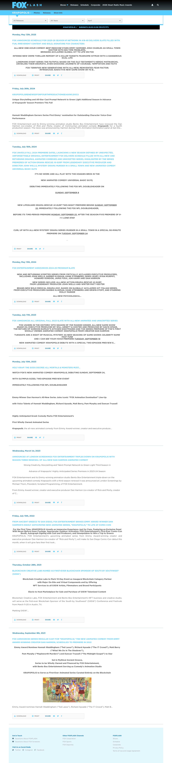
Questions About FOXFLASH (24, 738)
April (104, 21)
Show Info (59, 13)
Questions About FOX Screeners (26, 741)
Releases (74, 5)
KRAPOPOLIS (20, 12)
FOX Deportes (68, 744)
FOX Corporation (69, 738)
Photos (37, 13)
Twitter (16, 750)
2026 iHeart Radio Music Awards (117, 5)
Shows (64, 5)
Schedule (85, 5)
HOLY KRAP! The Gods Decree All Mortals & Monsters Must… (47, 367)
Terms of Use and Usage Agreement (126, 750)
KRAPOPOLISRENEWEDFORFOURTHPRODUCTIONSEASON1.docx (46, 95)
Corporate (95, 5)
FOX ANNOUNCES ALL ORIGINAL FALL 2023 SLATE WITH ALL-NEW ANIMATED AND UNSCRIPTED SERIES (65, 321)
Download (20, 75)
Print (37, 75)
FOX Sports (67, 741)
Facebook (39, 750)
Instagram (27, 750)
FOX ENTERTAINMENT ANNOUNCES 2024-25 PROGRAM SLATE (44, 268)
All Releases (29, 21)
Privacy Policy (118, 747)
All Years (67, 21)
